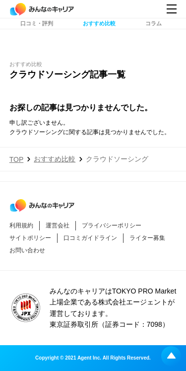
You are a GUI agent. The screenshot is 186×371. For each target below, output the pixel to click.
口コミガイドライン (90, 237)
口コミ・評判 (36, 33)
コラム (153, 33)
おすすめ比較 (99, 33)
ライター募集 (147, 237)
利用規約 (21, 225)
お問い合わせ (27, 250)
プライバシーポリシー (111, 225)
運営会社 (57, 225)
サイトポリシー (30, 237)
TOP (16, 159)
